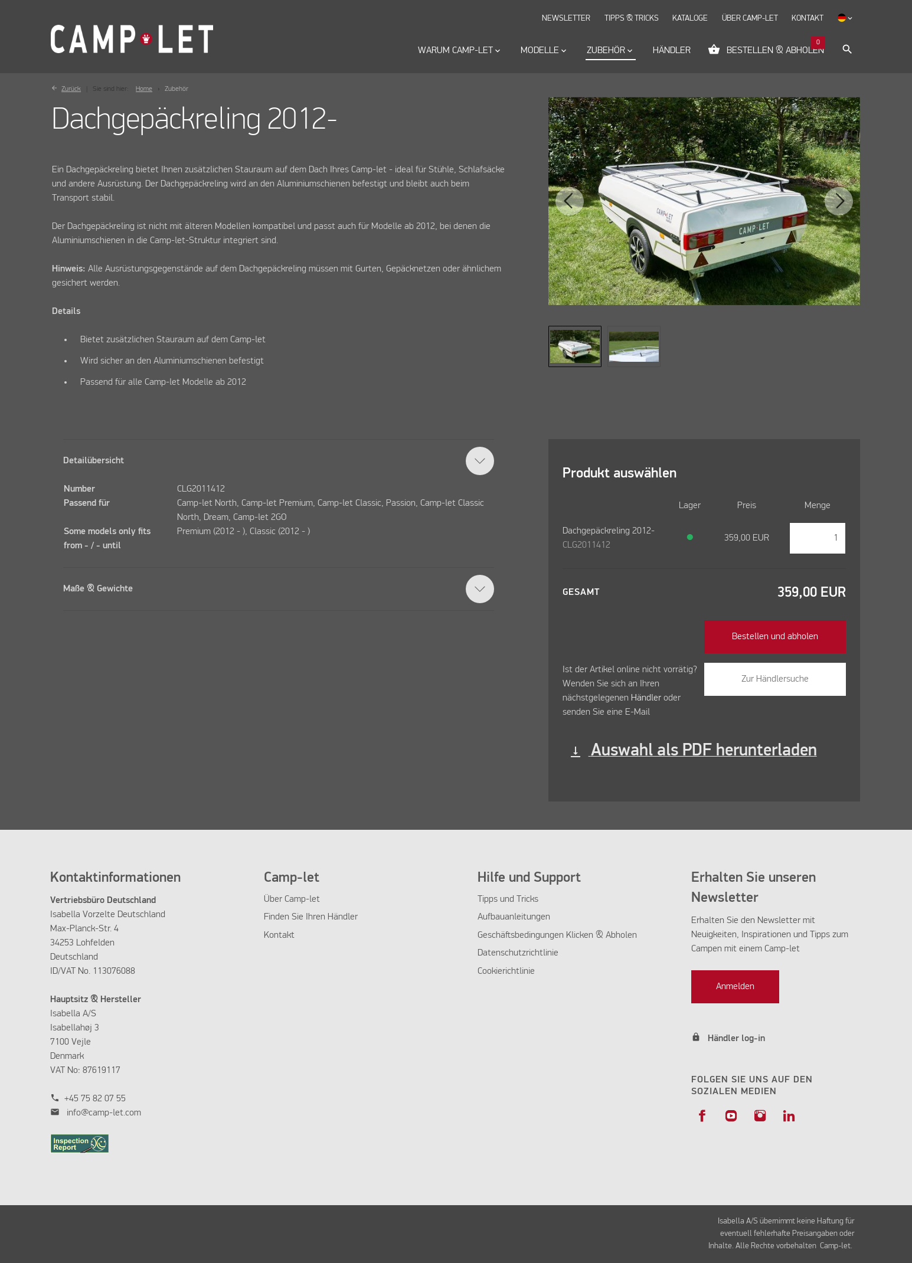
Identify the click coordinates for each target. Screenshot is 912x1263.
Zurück (71, 89)
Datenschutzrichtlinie (518, 953)
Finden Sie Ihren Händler (311, 917)
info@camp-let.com (104, 1113)
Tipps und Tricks (508, 899)
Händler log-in (736, 1038)
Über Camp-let (292, 899)
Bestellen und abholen (775, 637)
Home (144, 89)
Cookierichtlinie (506, 971)
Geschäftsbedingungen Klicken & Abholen (557, 935)
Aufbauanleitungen (515, 917)
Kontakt (279, 935)
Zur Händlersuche (775, 679)
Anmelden (735, 987)
